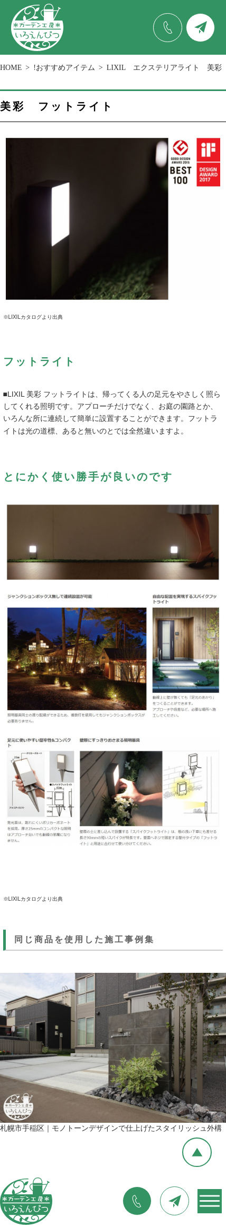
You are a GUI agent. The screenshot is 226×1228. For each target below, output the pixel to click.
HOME (11, 68)
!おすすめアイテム (64, 68)
